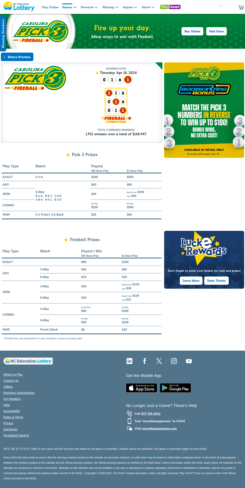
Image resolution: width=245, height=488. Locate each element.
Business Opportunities (19, 393)
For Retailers (12, 399)
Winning (108, 7)
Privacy (8, 423)
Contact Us (10, 380)
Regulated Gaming (16, 435)
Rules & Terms (13, 417)
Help (6, 405)
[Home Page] (19, 7)
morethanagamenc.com (159, 428)
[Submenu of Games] (74, 6)
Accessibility (11, 411)
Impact (128, 7)
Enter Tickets (216, 281)
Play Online (50, 7)
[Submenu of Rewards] (96, 6)
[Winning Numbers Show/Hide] (3, 33)
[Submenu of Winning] (116, 6)
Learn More (191, 281)
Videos (8, 386)
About (146, 7)
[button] (241, 6)
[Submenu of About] (152, 6)
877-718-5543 (150, 414)
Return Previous (18, 57)
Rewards (87, 7)
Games (67, 7)
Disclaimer (10, 429)
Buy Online (192, 31)
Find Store (216, 31)
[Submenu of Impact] (135, 6)
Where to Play (13, 374)
